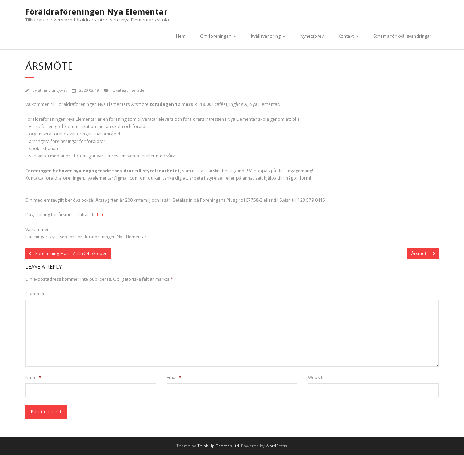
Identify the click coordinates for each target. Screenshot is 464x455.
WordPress (276, 445)
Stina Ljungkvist (52, 90)
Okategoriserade (128, 90)
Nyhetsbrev (312, 36)
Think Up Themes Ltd (218, 445)
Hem (181, 36)
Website (316, 377)
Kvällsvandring (266, 36)
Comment (35, 294)
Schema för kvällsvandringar (402, 36)
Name (33, 377)
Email (174, 377)
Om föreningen (215, 36)
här (100, 215)
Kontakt (346, 36)
